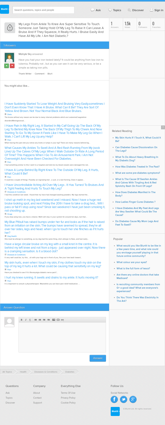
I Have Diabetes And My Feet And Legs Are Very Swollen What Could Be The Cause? (137, 212)
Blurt (50, 73)
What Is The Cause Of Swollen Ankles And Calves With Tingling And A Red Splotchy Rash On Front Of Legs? (136, 183)
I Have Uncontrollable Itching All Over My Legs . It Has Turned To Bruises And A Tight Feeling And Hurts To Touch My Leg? (54, 186)
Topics (114, 10)
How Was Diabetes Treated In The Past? (137, 166)
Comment (39, 73)
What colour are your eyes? (132, 262)
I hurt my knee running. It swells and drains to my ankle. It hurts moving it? (51, 277)
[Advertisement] (41, 96)
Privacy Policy (68, 397)
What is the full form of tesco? (133, 268)
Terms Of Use (68, 392)
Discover (135, 10)
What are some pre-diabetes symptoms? (137, 173)
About (36, 392)
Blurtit (4, 10)
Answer (97, 358)
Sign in (156, 10)
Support (37, 402)
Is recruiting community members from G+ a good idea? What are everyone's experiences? (138, 288)
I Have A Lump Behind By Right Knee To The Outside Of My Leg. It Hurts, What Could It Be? (52, 172)
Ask (95, 10)
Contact (37, 397)
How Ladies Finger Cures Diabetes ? (135, 202)
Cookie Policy (68, 402)
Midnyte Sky (25, 54)
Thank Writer (25, 73)
